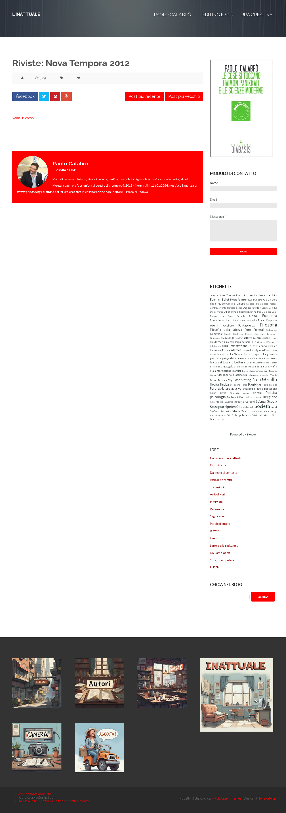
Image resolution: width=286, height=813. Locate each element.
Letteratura (243, 362)
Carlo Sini (231, 303)
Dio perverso (216, 311)
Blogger (252, 434)
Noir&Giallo (264, 379)
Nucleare (225, 384)
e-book (254, 316)
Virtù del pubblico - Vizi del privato (249, 415)
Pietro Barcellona (266, 388)
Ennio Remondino (235, 320)
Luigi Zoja (264, 366)
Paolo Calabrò (172, 14)
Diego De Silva (269, 307)
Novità (214, 384)
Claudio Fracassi (268, 303)
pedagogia (249, 388)
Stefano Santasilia (220, 411)
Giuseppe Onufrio (219, 338)
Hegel (274, 338)
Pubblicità (232, 397)
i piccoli (229, 341)
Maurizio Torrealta (258, 374)
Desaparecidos (252, 307)
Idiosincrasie (242, 341)
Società (262, 406)
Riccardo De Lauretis (221, 401)
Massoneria (224, 374)
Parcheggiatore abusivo (226, 388)
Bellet (225, 299)
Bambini (272, 295)
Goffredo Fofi (236, 338)
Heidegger (216, 341)
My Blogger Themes (227, 798)
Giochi (227, 334)
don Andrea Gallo (258, 311)
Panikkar (254, 384)
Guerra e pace (261, 337)
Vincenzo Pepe (218, 415)
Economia (269, 316)
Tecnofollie (256, 411)
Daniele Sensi (234, 307)
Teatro (245, 411)
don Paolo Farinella (233, 316)
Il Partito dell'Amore (263, 342)
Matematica (240, 374)
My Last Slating (239, 380)
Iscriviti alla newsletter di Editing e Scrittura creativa (54, 801)
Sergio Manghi (246, 407)
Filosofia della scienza (226, 329)
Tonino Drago (270, 411)
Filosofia (268, 324)
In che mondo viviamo (263, 345)
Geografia (216, 333)
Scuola (272, 401)
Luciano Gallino (251, 366)
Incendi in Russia (220, 350)
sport (274, 406)
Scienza (261, 401)
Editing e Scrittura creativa (237, 14)
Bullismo (257, 299)
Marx (245, 370)
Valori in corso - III (26, 118)
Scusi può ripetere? (224, 407)
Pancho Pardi (240, 384)
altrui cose (245, 295)
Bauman (215, 299)
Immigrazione (238, 346)
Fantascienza (246, 325)
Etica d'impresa (267, 320)
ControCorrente (218, 307)
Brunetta (246, 299)
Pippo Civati (218, 392)
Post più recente (144, 96)
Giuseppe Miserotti (265, 334)
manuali (237, 370)
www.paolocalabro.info (34, 794)
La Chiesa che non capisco (246, 354)
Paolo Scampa (270, 384)
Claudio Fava (252, 303)
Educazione (217, 320)
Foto (248, 329)
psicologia (218, 397)
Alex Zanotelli (228, 295)
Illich (225, 346)
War (224, 419)
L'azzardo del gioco (253, 350)
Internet (235, 350)
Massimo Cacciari (257, 370)
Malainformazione (220, 370)
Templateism (268, 798)
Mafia (273, 366)
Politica (271, 392)
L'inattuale (26, 14)
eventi (214, 325)
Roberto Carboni (244, 401)
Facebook (228, 325)
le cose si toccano (221, 362)
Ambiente (259, 295)
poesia (257, 393)
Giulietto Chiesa (242, 334)
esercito (251, 320)
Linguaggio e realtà (232, 366)
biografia (235, 299)
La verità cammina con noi (262, 358)
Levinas (265, 362)
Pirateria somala (240, 393)
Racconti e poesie (250, 397)
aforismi (214, 295)
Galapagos (271, 330)
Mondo (273, 374)
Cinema (241, 303)
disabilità (243, 311)
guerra (248, 337)
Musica (222, 380)
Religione (270, 397)
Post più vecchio (184, 96)
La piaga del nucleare (232, 358)
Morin (213, 380)
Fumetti (259, 329)
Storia (236, 411)
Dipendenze (231, 311)
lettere (256, 362)
